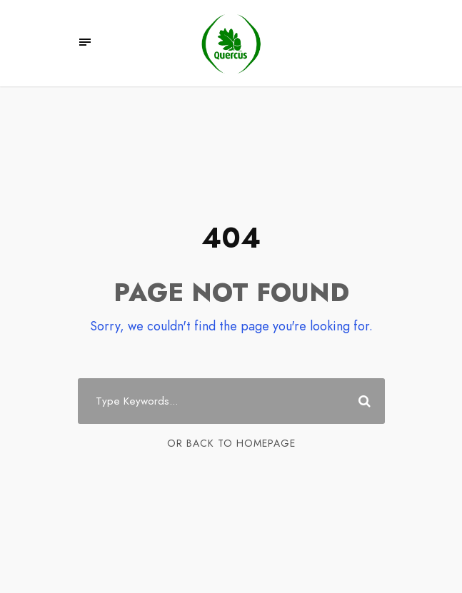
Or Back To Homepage (231, 443)
